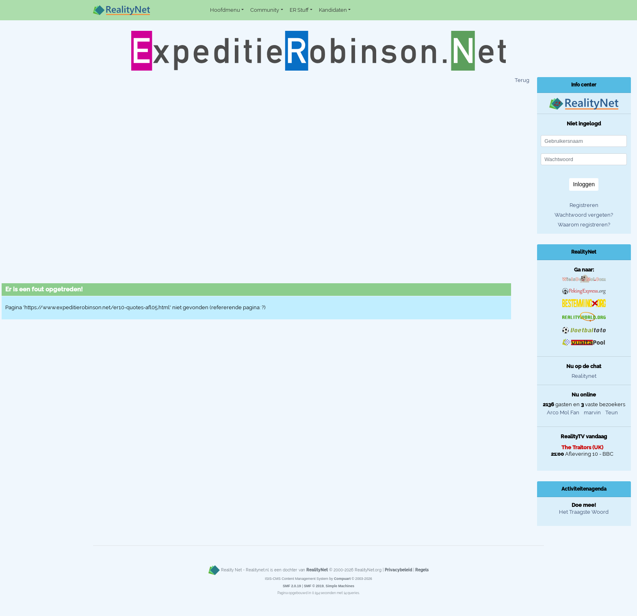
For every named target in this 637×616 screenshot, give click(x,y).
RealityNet (317, 569)
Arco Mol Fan (563, 412)
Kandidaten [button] (333, 10)
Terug (522, 80)
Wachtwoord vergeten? (584, 215)
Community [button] (264, 10)
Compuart (342, 579)
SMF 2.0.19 (292, 586)
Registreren (584, 205)
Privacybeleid (398, 569)
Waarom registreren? (584, 225)
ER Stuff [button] (299, 10)
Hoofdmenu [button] (225, 10)
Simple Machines (340, 586)
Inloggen (584, 184)
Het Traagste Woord (584, 512)
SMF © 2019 (314, 586)
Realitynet (584, 376)
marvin (592, 412)
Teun (611, 412)
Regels (422, 569)
